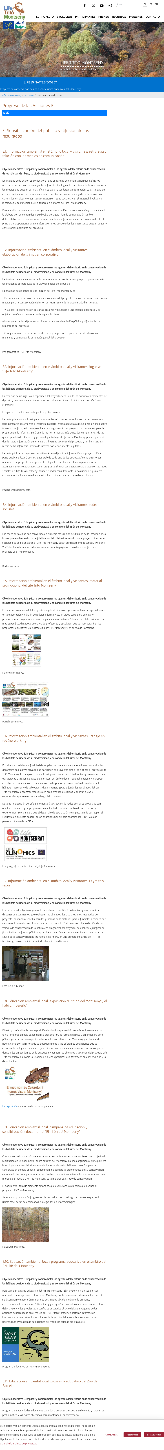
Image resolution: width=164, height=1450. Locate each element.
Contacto (153, 16)
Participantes (85, 16)
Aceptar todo (132, 1434)
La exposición (10, 1227)
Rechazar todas (154, 1434)
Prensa (103, 16)
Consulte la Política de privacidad (18, 1443)
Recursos (119, 16)
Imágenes (135, 16)
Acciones (29, 95)
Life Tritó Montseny (11, 95)
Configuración (111, 1434)
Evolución (64, 16)
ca (150, 4)
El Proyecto (45, 16)
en (156, 4)
